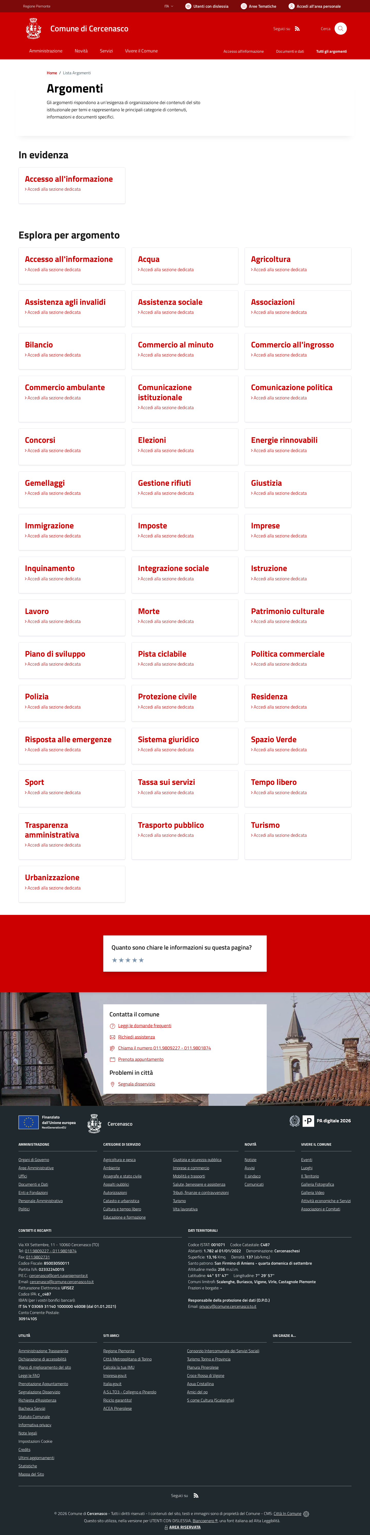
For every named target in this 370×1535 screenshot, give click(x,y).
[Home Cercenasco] (75, 28)
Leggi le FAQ (29, 1375)
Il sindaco (253, 1176)
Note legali (27, 1433)
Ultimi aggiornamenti (36, 1458)
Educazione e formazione (124, 1217)
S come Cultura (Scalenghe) (210, 1400)
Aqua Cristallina (200, 1384)
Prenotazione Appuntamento (43, 1384)
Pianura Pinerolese (203, 1367)
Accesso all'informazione (244, 51)
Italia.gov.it (112, 1384)
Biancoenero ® (205, 1521)
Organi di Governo (33, 1159)
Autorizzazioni (115, 1192)
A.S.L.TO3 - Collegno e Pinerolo (129, 1392)
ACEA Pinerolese (117, 1408)
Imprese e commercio (191, 1168)
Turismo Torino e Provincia (208, 1359)
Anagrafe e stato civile (122, 1176)
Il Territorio (310, 1176)
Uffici (22, 1176)
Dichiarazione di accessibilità (42, 1359)
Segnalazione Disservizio (39, 1392)
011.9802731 (38, 1257)
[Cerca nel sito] (341, 28)
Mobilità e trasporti (189, 1176)
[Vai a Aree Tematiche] (258, 6)
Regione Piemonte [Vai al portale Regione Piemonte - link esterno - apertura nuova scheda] (36, 6)
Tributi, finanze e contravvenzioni (201, 1192)
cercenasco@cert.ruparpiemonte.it (58, 1275)
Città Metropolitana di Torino (127, 1359)
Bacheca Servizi (31, 1408)
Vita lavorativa (185, 1209)
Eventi (306, 1159)
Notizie (250, 1159)
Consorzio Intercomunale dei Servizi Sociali (223, 1351)
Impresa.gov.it (115, 1375)
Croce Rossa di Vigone (205, 1375)
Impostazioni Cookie (35, 1441)
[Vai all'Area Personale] (314, 6)
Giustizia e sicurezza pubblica (197, 1159)
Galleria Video (312, 1192)
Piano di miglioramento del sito (44, 1367)
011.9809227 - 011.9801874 (51, 1251)
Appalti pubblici (116, 1184)
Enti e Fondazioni (33, 1192)
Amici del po (197, 1392)
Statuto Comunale (34, 1416)
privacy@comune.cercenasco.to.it (227, 1306)
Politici (24, 1209)
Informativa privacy (34, 1425)
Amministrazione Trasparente (43, 1351)
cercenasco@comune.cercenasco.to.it (62, 1282)
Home (52, 73)
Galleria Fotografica (317, 1184)
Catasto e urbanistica (121, 1201)
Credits (24, 1449)
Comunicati (254, 1184)
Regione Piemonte (119, 1351)
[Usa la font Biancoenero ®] (207, 6)
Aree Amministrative (36, 1168)
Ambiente (111, 1168)
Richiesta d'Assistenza (37, 1400)
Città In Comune (287, 1513)
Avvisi (250, 1168)
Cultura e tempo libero (122, 1209)
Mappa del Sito (31, 1474)
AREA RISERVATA (182, 1527)
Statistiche (27, 1466)
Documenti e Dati (33, 1184)
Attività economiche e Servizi (326, 1201)
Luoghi (306, 1168)
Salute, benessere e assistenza (199, 1184)
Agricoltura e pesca (119, 1159)
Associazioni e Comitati (320, 1209)
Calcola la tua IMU (118, 1367)
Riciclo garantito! (117, 1400)
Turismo (179, 1201)
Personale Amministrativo (40, 1201)
